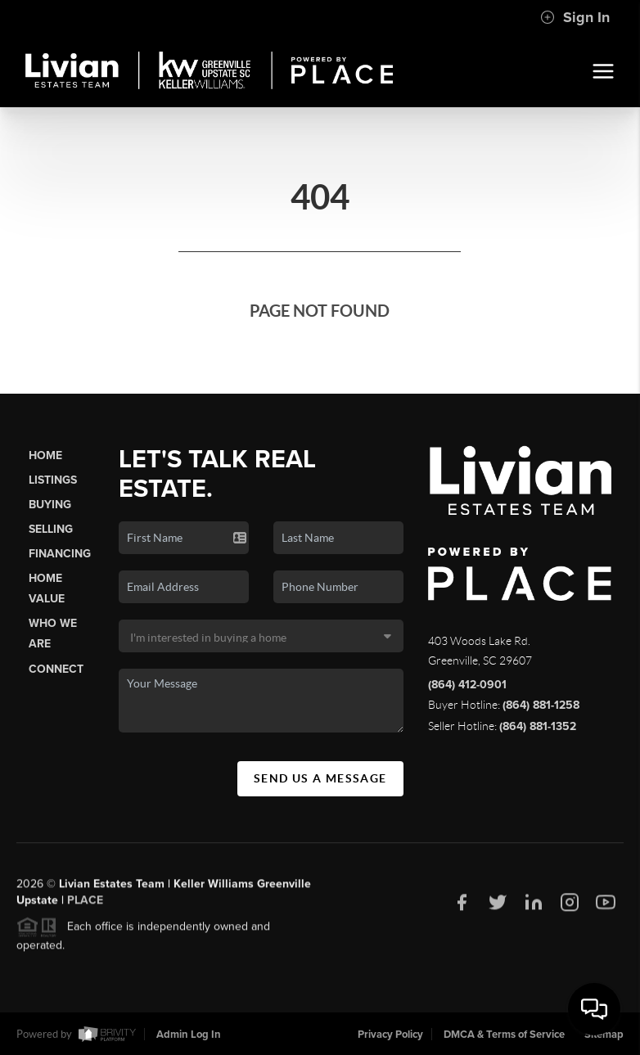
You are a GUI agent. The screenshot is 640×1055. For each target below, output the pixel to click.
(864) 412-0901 (467, 685)
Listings (53, 480)
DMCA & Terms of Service (504, 1034)
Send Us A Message (320, 778)
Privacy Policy (390, 1034)
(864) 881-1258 (541, 705)
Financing (60, 554)
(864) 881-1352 (537, 726)
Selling (51, 529)
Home (45, 455)
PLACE (85, 905)
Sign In (575, 17)
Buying (50, 505)
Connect (56, 669)
